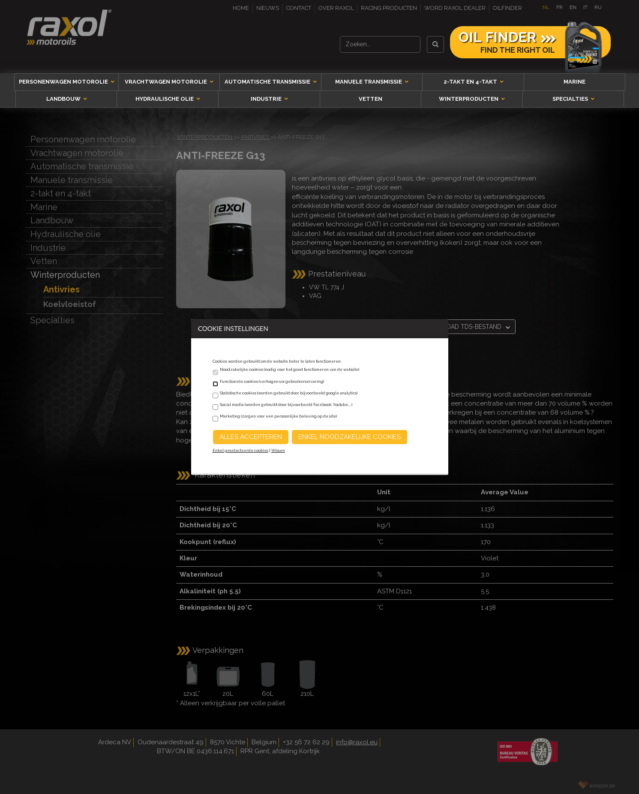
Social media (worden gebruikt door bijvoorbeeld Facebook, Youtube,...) (286, 405)
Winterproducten (469, 99)
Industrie (267, 99)
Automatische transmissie (268, 81)
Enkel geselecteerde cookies (240, 450)
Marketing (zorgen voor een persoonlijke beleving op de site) (278, 416)
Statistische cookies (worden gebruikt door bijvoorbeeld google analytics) (288, 393)
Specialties (570, 99)
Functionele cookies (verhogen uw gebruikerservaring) (272, 381)
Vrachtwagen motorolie (166, 81)
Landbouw (64, 99)
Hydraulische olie (165, 99)
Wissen (278, 450)
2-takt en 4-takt (471, 81)
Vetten (370, 99)
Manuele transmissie (369, 81)
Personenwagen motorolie (64, 81)
